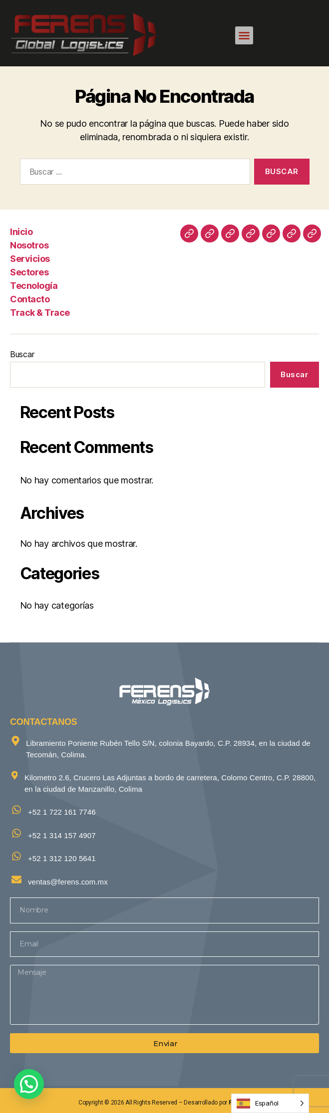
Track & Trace (40, 312)
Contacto (29, 299)
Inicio (21, 231)
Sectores (29, 272)
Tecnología (33, 285)
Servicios (30, 258)
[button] (244, 35)
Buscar (22, 354)
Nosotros (29, 245)
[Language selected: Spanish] (270, 1103)
